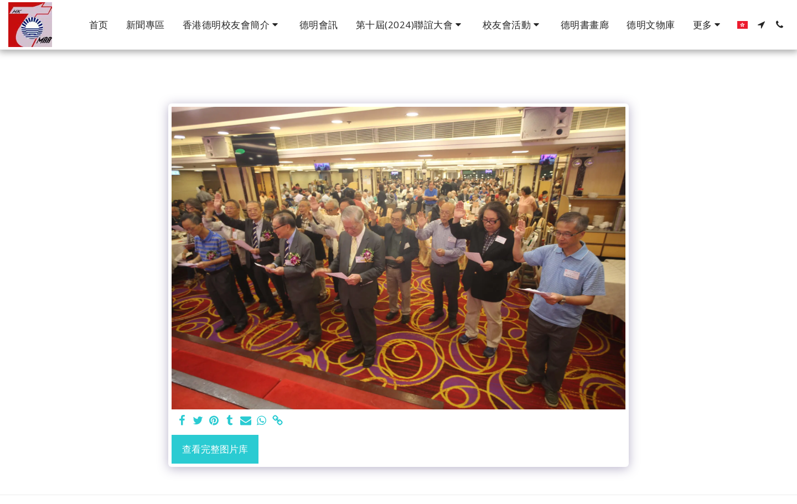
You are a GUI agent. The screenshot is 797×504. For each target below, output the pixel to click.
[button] (232, 24)
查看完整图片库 (215, 449)
